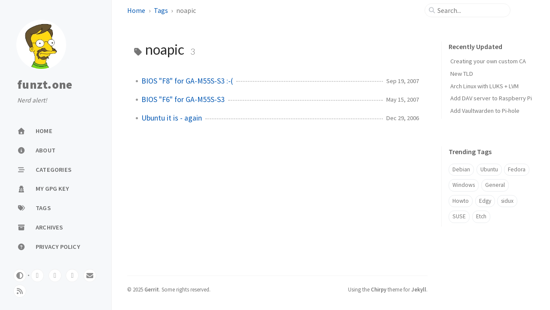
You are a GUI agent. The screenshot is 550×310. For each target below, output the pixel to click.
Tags (161, 10)
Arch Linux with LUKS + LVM (484, 86)
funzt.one (44, 85)
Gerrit (151, 289)
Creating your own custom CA (488, 61)
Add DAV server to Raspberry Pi (491, 98)
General (495, 185)
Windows (463, 185)
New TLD (461, 74)
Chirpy (378, 289)
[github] (55, 276)
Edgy (485, 201)
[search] (471, 10)
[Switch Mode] (20, 276)
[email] (90, 276)
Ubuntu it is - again (171, 118)
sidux (507, 201)
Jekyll (418, 289)
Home (136, 10)
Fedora (517, 169)
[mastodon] (72, 276)
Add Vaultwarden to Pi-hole (484, 111)
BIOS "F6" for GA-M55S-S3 (183, 99)
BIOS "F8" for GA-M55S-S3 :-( (187, 81)
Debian (461, 169)
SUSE (459, 216)
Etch (481, 216)
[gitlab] (37, 276)
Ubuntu (489, 169)
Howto (460, 201)
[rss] (20, 291)
